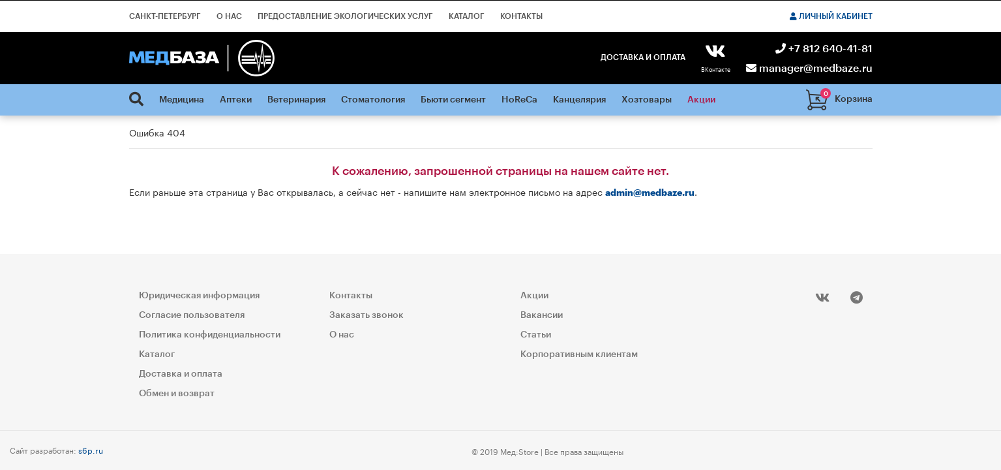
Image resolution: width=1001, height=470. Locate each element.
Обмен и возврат (177, 393)
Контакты (521, 16)
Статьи (535, 334)
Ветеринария (296, 99)
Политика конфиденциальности (209, 334)
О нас (229, 16)
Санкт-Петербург (165, 16)
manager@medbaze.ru (809, 68)
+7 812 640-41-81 (824, 49)
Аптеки (236, 99)
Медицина (181, 99)
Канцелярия (579, 99)
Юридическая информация (199, 295)
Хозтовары (646, 99)
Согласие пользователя (192, 315)
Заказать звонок (366, 315)
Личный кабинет (831, 16)
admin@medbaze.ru (650, 193)
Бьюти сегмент (453, 99)
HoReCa (519, 99)
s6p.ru (90, 449)
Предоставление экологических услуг (345, 16)
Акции (701, 99)
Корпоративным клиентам (579, 354)
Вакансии (541, 315)
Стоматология (373, 99)
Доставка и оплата (643, 57)
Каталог (467, 16)
